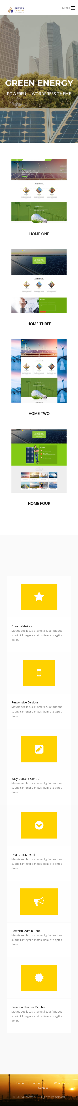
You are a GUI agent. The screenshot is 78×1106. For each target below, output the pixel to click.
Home (20, 1083)
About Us (39, 1083)
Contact (43, 1088)
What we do (61, 1083)
